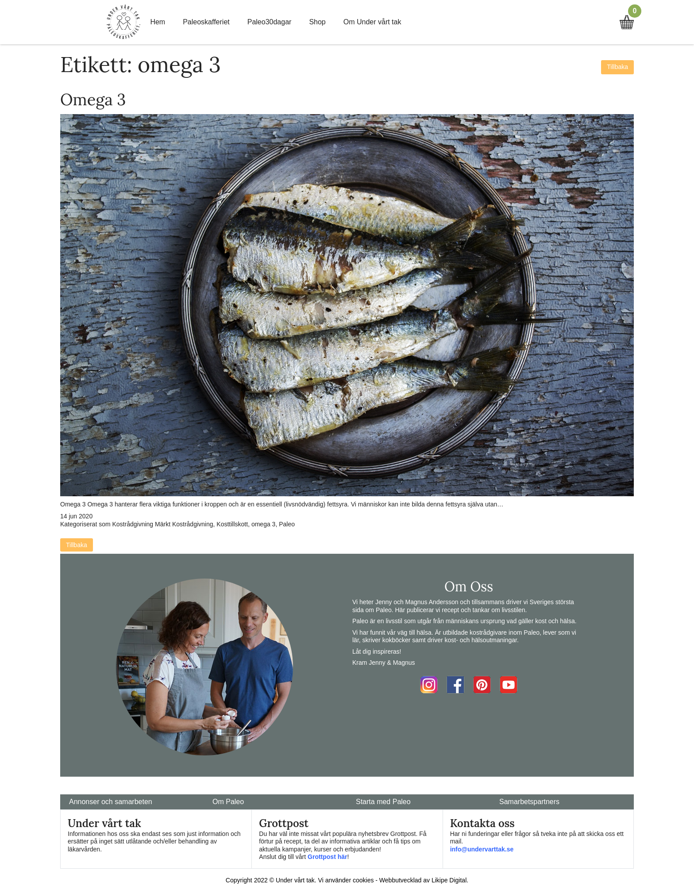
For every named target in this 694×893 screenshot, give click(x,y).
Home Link (123, 22)
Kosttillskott (232, 524)
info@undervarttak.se (482, 849)
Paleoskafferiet (206, 22)
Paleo (287, 524)
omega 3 (263, 524)
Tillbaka (617, 66)
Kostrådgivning (133, 524)
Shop (317, 22)
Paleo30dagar (269, 22)
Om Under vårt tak (372, 22)
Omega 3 (93, 99)
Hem (157, 22)
